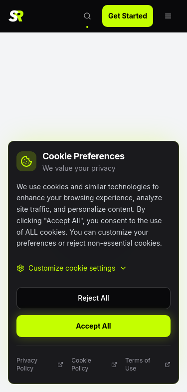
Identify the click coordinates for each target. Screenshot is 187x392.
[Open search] (87, 16)
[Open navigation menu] (168, 16)
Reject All (93, 298)
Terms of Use (148, 364)
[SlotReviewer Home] (19, 16)
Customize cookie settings (71, 268)
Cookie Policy (94, 364)
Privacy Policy (39, 364)
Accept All (93, 326)
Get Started (127, 15)
